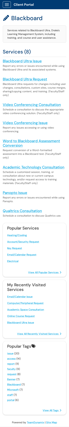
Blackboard (14, 384)
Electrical (12, 261)
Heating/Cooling (17, 235)
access (11, 358)
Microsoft (13, 389)
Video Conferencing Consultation (32, 104)
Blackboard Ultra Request (25, 79)
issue (10, 353)
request (12, 374)
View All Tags (52, 410)
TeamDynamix (35, 422)
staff (10, 394)
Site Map (51, 422)
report (11, 363)
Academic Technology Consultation (33, 167)
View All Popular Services (44, 272)
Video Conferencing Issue (25, 122)
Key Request (14, 248)
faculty (11, 369)
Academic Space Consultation (25, 309)
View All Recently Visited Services (39, 333)
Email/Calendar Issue (20, 296)
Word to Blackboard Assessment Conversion (31, 143)
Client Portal (24, 4)
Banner (11, 379)
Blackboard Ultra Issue (22, 61)
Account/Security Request (23, 241)
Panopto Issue (15, 192)
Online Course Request (21, 316)
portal (10, 400)
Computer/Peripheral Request (25, 303)
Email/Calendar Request (21, 254)
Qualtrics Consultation (22, 210)
